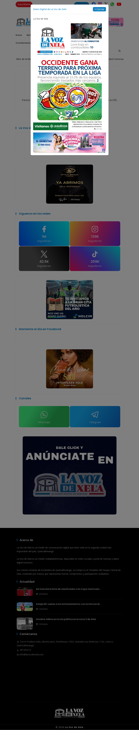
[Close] (99, 9)
